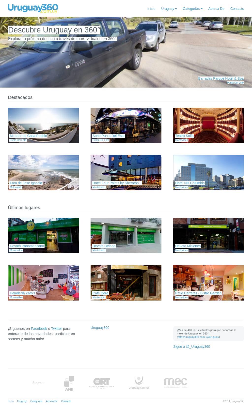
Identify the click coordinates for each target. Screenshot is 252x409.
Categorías (191, 9)
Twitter (56, 328)
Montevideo (181, 140)
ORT (101, 383)
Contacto (237, 9)
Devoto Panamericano (27, 246)
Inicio (151, 9)
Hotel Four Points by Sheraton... (117, 183)
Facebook (39, 328)
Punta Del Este (235, 82)
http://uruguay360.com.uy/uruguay (198, 336)
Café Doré (100, 293)
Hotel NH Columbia (190, 183)
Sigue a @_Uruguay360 (191, 346)
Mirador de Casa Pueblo (28, 136)
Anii (69, 383)
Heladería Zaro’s (22, 293)
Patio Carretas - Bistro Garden (198, 293)
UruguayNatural (139, 383)
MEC (176, 383)
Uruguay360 (100, 328)
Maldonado (16, 187)
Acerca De (216, 9)
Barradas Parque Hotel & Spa (221, 78)
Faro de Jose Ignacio (26, 183)
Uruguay (167, 9)
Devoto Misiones (188, 246)
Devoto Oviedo (104, 246)
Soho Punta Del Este (109, 136)
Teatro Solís (184, 136)
